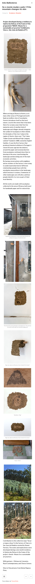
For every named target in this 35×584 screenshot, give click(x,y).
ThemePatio (14, 581)
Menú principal (31, 3)
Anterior (27, 576)
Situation (18, 13)
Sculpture (12, 13)
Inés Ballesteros (9, 3)
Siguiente (32, 576)
